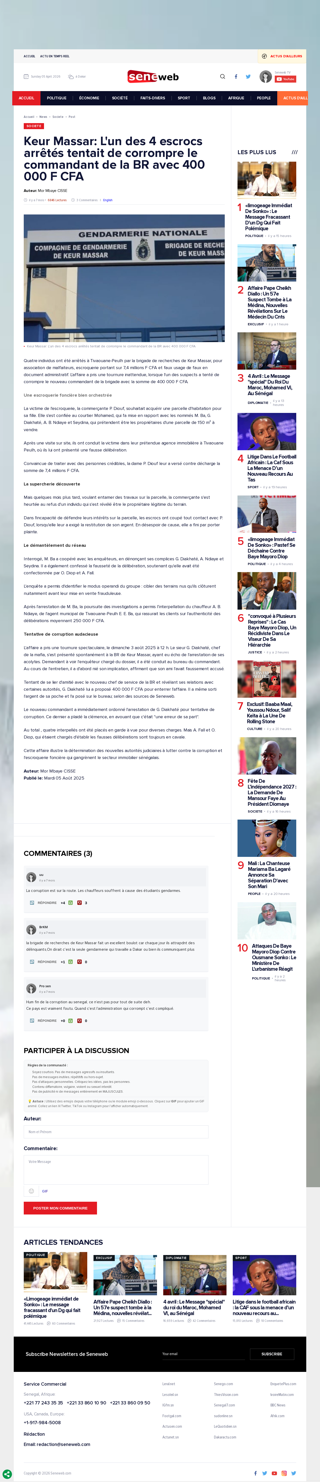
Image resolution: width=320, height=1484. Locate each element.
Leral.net (168, 1383)
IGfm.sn (168, 1404)
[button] (42, 902)
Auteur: (116, 1126)
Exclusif (256, 324)
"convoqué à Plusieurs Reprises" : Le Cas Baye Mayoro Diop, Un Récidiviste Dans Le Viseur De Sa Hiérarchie (272, 630)
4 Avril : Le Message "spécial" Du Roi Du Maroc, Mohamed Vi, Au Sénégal (270, 384)
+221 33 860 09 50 (130, 1402)
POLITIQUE (58, 98)
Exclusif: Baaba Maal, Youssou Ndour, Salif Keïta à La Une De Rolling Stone (269, 712)
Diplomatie (258, 403)
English (107, 200)
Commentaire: (116, 1169)
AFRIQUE (238, 98)
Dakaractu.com (225, 1436)
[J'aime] (66, 902)
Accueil (29, 56)
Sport (253, 487)
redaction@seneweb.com (63, 1443)
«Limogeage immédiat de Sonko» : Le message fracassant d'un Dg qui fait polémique (52, 1306)
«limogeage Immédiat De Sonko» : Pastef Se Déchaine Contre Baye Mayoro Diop (271, 548)
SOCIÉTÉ (121, 98)
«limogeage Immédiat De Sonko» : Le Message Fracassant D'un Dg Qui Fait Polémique (268, 217)
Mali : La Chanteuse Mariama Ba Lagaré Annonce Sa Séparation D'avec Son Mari (269, 875)
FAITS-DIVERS (154, 98)
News (43, 117)
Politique (254, 236)
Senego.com (223, 1383)
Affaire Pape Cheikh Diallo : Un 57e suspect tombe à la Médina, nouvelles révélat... (123, 1306)
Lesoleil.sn (170, 1393)
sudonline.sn (223, 1415)
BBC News (278, 1404)
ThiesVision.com (226, 1393)
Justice (255, 652)
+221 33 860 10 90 (86, 1402)
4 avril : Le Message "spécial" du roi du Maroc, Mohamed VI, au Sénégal (194, 1306)
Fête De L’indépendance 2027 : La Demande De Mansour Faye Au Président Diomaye (272, 792)
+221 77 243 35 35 (43, 1402)
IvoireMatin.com (282, 1393)
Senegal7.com (224, 1404)
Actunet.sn (170, 1436)
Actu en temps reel (54, 56)
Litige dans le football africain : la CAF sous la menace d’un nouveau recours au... (264, 1306)
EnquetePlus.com (283, 1383)
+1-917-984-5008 (42, 1421)
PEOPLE (265, 98)
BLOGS (210, 98)
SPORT (185, 98)
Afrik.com (277, 1415)
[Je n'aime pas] (82, 902)
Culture (254, 729)
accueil (28, 98)
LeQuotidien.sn (225, 1425)
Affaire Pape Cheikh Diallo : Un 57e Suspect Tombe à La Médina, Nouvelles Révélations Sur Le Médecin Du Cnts (270, 302)
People (254, 894)
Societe (58, 117)
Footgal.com (171, 1415)
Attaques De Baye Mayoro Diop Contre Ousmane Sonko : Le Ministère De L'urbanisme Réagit (274, 957)
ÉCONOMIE (91, 98)
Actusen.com (172, 1425)
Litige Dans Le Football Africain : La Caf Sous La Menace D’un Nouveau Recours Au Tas (272, 468)
